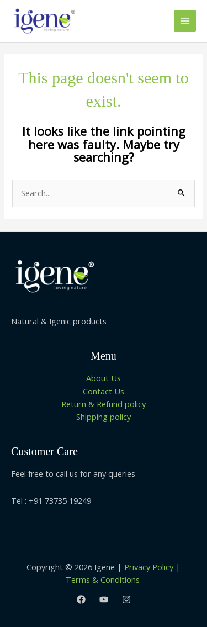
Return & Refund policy (103, 403)
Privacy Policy (148, 566)
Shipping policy (103, 416)
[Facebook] (81, 599)
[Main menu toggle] (185, 21)
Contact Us (103, 391)
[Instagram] (126, 599)
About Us (103, 377)
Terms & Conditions (104, 579)
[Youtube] (103, 599)
